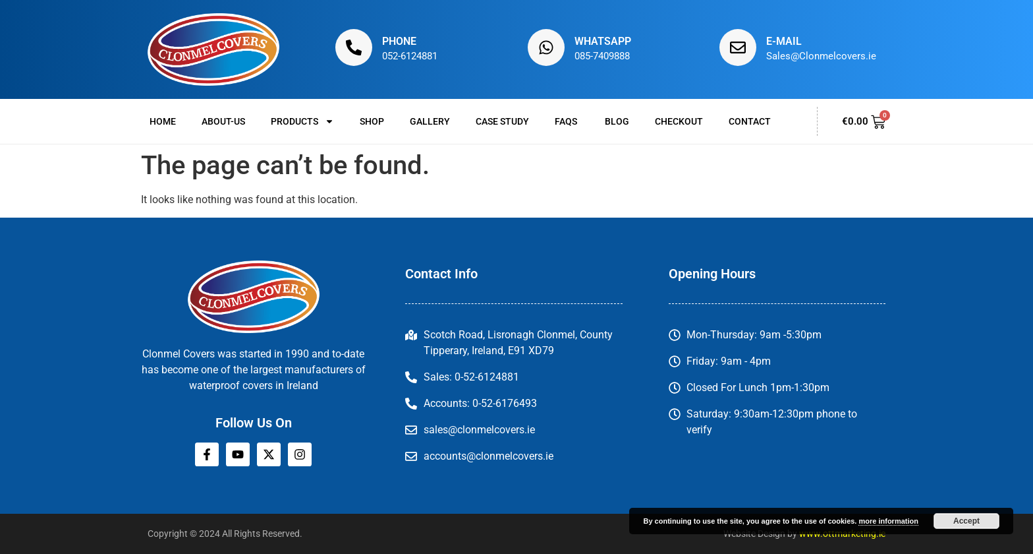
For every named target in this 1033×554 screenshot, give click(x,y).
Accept (966, 521)
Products (302, 121)
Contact (750, 121)
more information (888, 521)
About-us (223, 121)
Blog (617, 121)
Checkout (679, 121)
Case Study (502, 121)
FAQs (567, 121)
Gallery (430, 121)
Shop (372, 121)
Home (163, 121)
